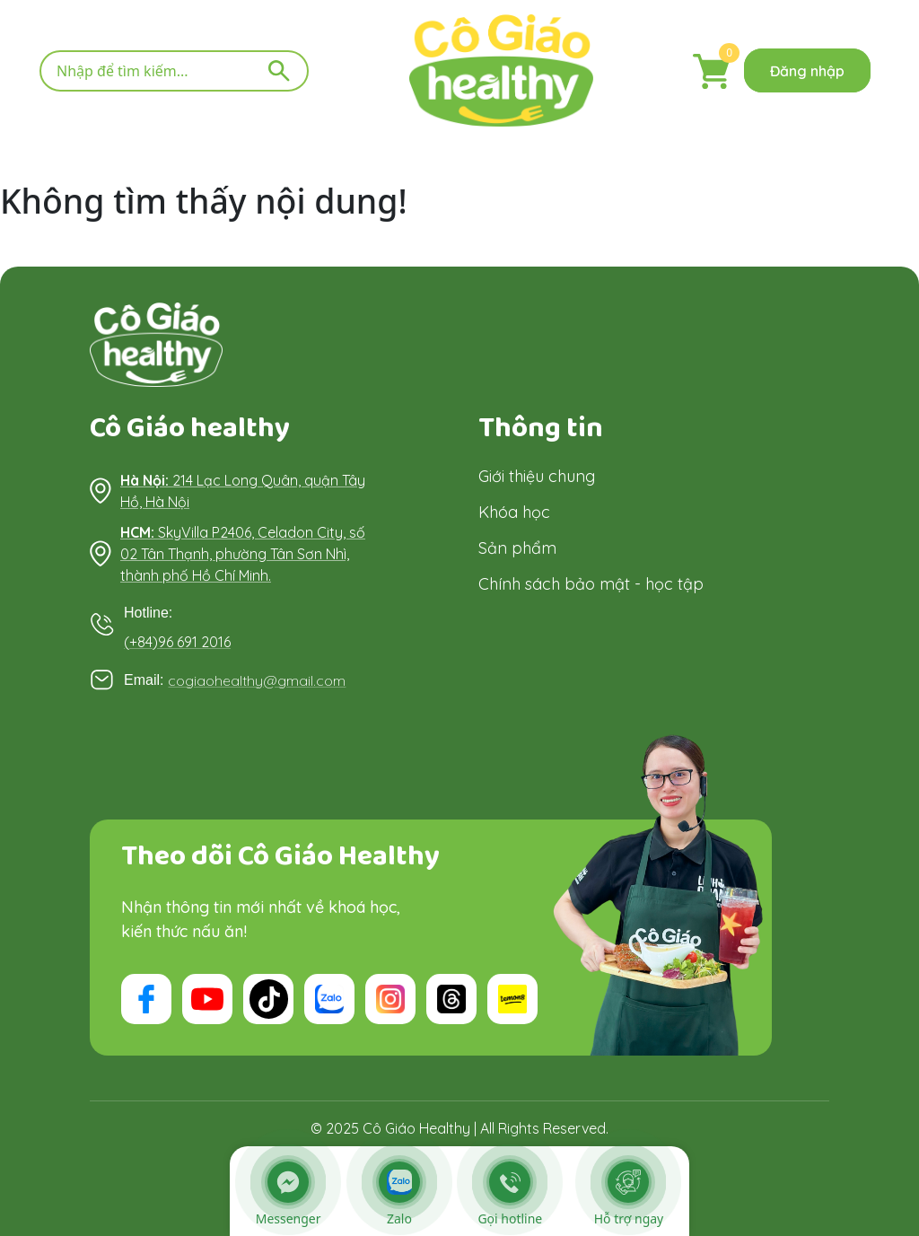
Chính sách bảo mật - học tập (591, 583)
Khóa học (514, 511)
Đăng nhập (807, 71)
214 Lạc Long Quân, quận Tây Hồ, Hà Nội (242, 491)
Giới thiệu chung (536, 475)
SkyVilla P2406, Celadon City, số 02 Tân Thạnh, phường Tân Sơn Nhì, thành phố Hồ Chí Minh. (242, 553)
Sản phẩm (517, 547)
